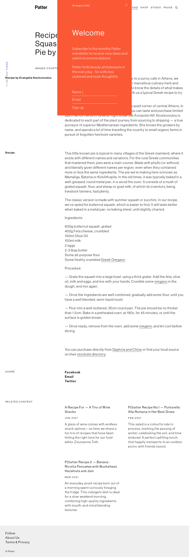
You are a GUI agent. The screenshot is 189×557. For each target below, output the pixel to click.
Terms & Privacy (17, 542)
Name (76, 92)
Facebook (73, 372)
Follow (10, 533)
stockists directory (91, 354)
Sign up (78, 107)
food (6, 66)
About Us (12, 538)
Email (76, 99)
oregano (160, 281)
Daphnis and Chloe (127, 349)
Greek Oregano (113, 259)
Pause (168, 7)
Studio (156, 7)
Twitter (70, 381)
